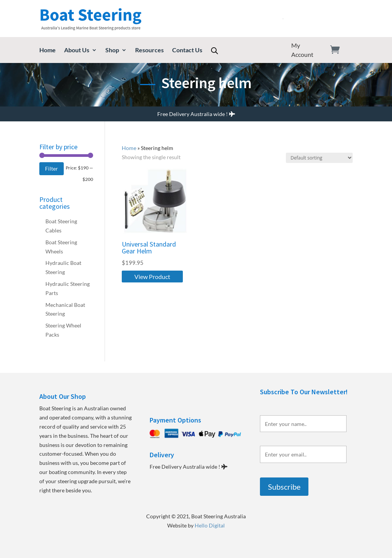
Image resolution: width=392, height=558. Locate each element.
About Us (76, 50)
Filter (51, 168)
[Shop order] (319, 158)
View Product (152, 276)
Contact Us (187, 50)
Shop (112, 50)
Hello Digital (210, 525)
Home (47, 50)
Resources (149, 50)
